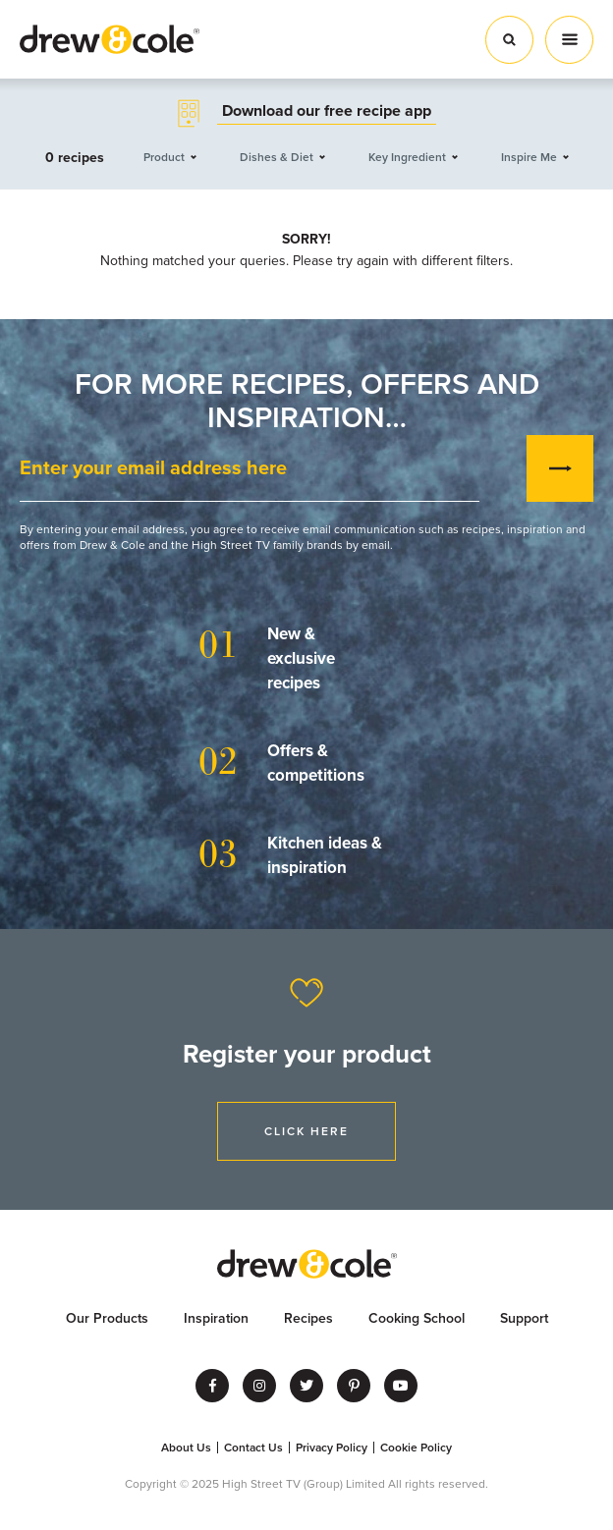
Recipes (308, 1318)
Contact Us (253, 1447)
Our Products (107, 1318)
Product (164, 157)
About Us (186, 1447)
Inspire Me (529, 157)
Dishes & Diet (276, 157)
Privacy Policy (331, 1447)
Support (524, 1318)
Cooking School (416, 1318)
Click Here (306, 1131)
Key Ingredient (407, 157)
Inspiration (216, 1318)
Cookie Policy (416, 1447)
